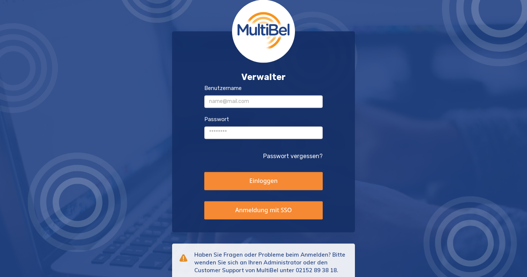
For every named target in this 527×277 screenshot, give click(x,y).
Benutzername (223, 88)
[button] (263, 181)
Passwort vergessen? (293, 156)
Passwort (216, 119)
